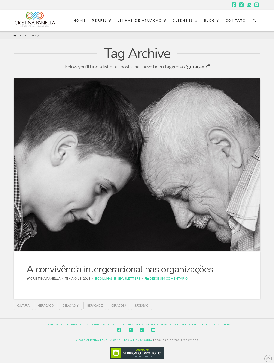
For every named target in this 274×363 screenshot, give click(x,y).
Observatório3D (97, 324)
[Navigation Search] (254, 20)
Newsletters (127, 278)
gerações (118, 305)
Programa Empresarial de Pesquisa (188, 324)
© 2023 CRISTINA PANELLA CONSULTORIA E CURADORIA (114, 340)
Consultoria (53, 324)
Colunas (104, 278)
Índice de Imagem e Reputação (135, 324)
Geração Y (70, 305)
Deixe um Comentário (166, 278)
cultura (23, 305)
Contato (224, 324)
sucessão (141, 305)
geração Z (95, 305)
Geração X (46, 305)
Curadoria (74, 324)
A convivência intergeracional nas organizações (120, 269)
